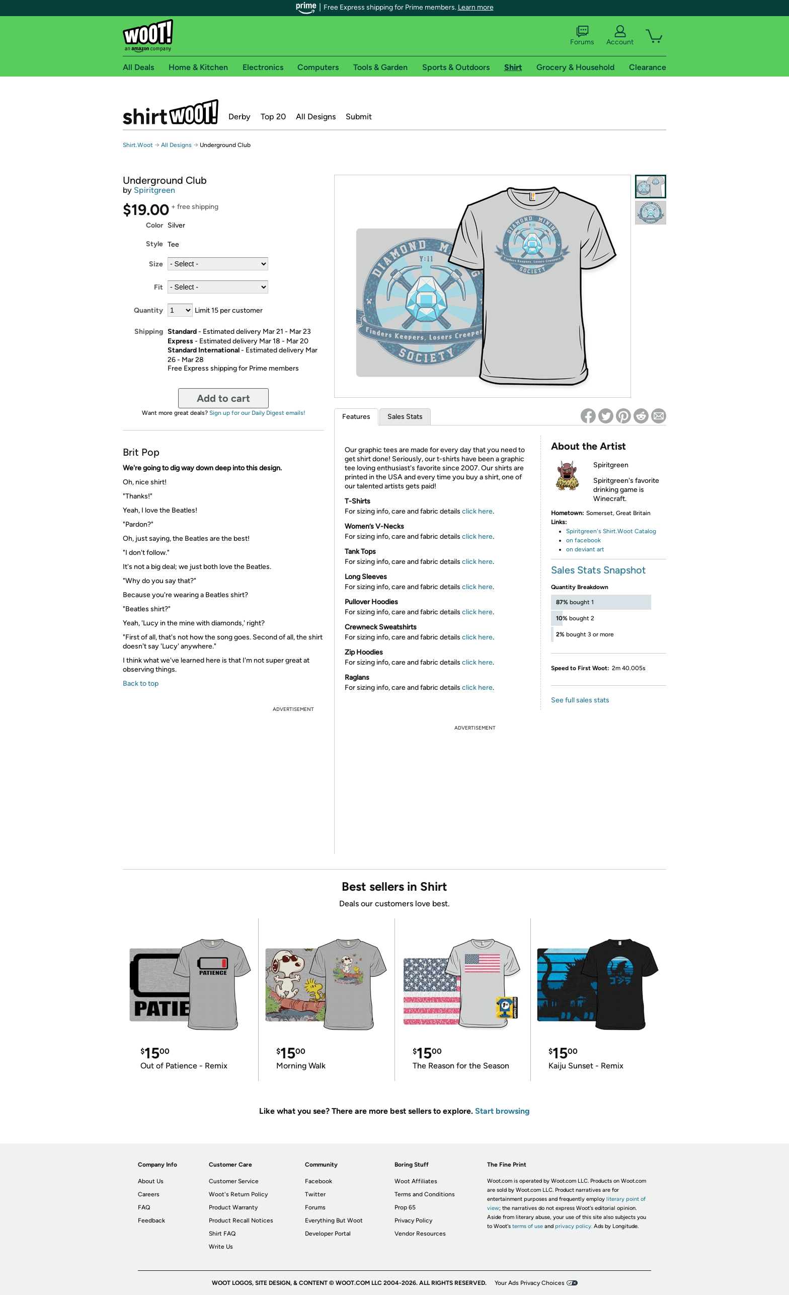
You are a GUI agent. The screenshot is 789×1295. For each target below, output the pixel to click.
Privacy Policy (413, 1220)
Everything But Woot (334, 1220)
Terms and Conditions (425, 1194)
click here (477, 511)
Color (154, 225)
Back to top (141, 683)
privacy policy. (573, 1226)
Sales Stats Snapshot (598, 570)
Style (154, 244)
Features (356, 416)
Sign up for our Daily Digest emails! (257, 412)
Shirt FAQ (222, 1233)
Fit (158, 287)
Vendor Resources (420, 1233)
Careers (149, 1194)
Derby (239, 116)
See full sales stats (580, 700)
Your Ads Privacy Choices (530, 1282)
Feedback (151, 1220)
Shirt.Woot (170, 111)
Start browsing (502, 1111)
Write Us (221, 1246)
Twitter (315, 1194)
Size (156, 264)
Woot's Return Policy (238, 1194)
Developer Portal (328, 1233)
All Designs (316, 116)
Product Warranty (233, 1207)
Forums (582, 35)
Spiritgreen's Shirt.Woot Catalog (611, 531)
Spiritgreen (154, 190)
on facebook (583, 540)
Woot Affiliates (416, 1181)
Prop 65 (405, 1207)
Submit (359, 116)
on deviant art (585, 549)
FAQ (144, 1207)
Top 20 (273, 116)
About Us (151, 1181)
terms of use (527, 1226)
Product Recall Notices (241, 1220)
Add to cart (223, 398)
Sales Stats (405, 416)
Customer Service (234, 1181)
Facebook (318, 1181)
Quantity (148, 310)
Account (620, 35)
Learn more (476, 7)
